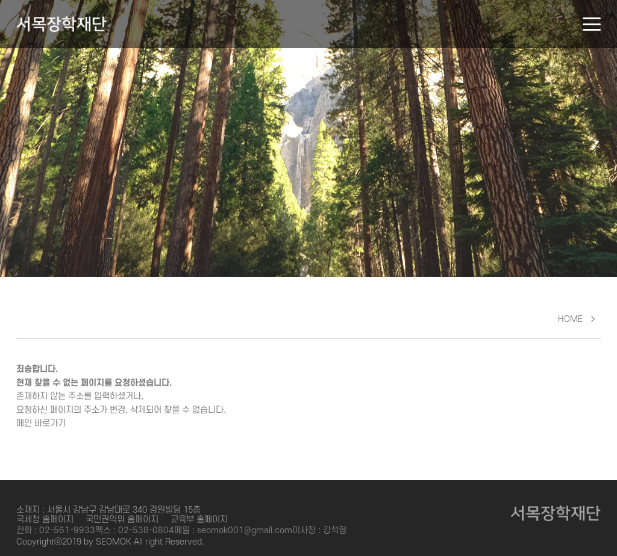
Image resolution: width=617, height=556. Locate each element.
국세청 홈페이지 (45, 519)
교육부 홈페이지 (199, 519)
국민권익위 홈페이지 (122, 519)
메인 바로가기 (41, 423)
